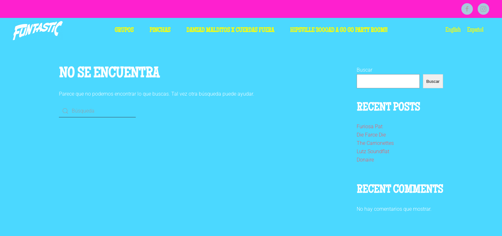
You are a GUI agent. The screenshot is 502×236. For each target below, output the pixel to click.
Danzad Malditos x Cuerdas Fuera (230, 31)
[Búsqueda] (97, 111)
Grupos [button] (124, 31)
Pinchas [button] (160, 31)
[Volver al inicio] (38, 30)
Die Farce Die (371, 135)
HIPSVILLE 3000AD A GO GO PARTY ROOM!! (338, 31)
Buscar (364, 70)
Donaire (365, 160)
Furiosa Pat (370, 126)
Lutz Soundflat (373, 151)
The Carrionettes (375, 143)
